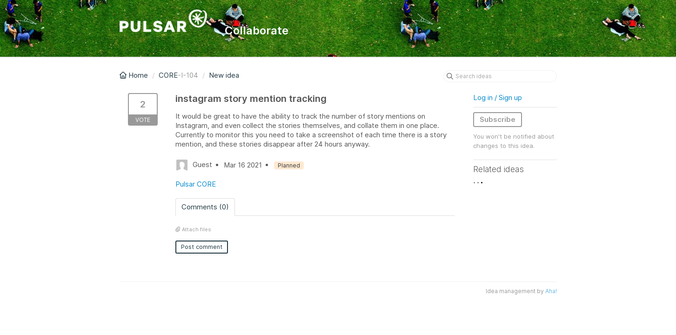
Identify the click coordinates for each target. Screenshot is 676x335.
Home (135, 75)
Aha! (551, 291)
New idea (224, 75)
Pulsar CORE (195, 184)
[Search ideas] (500, 76)
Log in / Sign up (497, 97)
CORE (168, 75)
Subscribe (497, 119)
